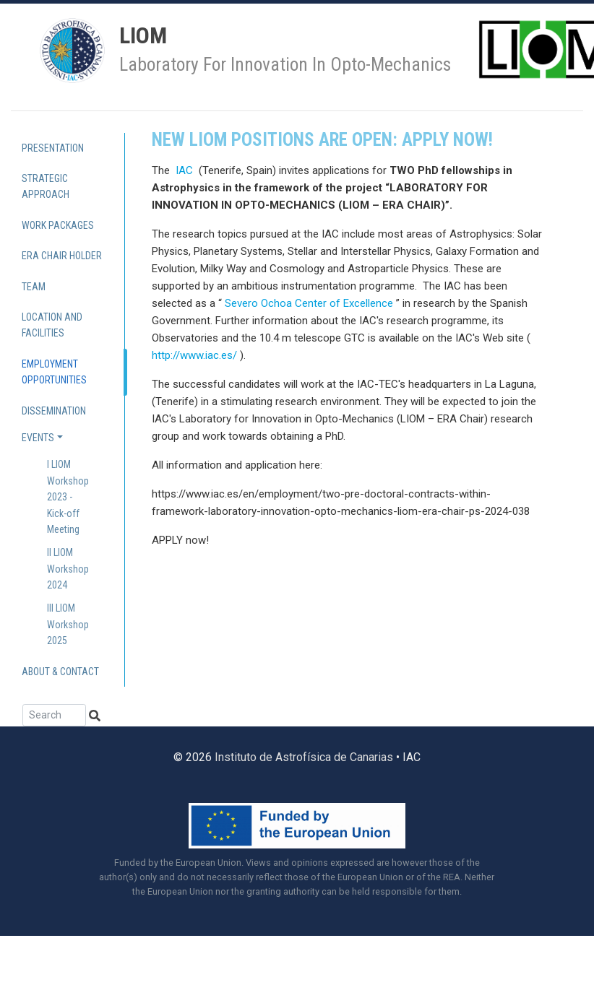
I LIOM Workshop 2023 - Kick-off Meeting (68, 497)
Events (38, 437)
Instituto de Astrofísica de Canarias (304, 757)
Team (34, 286)
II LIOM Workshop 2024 (68, 569)
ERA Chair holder (62, 255)
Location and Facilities (52, 325)
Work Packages (58, 225)
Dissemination (54, 411)
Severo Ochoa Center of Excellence (309, 303)
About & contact (60, 671)
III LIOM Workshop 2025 (68, 624)
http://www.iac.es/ (194, 355)
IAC (186, 170)
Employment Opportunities (54, 372)
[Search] (54, 715)
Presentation (53, 148)
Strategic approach (45, 186)
